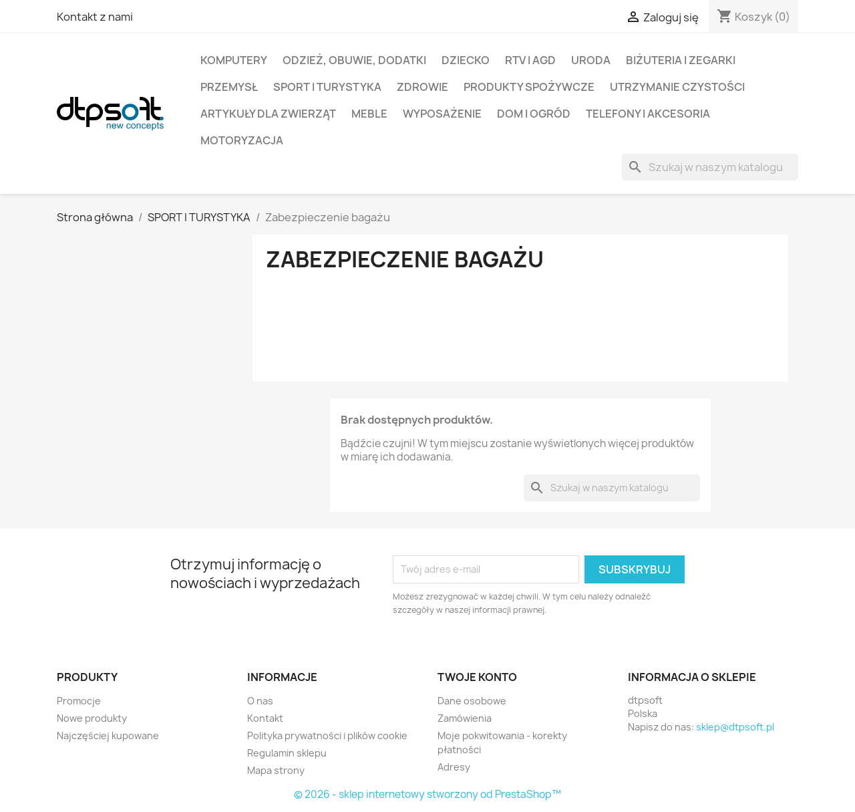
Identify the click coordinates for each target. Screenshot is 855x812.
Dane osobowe (472, 700)
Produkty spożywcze (529, 87)
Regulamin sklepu (287, 753)
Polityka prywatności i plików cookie (327, 735)
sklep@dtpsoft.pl (735, 726)
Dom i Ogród (533, 113)
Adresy (454, 767)
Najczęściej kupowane (108, 735)
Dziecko (466, 60)
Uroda (591, 60)
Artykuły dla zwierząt (268, 113)
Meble (369, 113)
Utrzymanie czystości (677, 87)
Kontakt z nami (95, 16)
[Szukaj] (710, 167)
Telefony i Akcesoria (648, 113)
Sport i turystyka (327, 87)
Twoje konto (477, 677)
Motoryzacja (241, 140)
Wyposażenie (442, 113)
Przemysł (229, 87)
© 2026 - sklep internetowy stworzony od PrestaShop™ (427, 794)
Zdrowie (422, 87)
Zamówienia (465, 718)
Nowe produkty (92, 718)
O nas (260, 700)
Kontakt (265, 718)
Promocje (79, 700)
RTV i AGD (530, 60)
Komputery (233, 60)
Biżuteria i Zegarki (680, 60)
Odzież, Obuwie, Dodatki (354, 60)
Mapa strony (276, 770)
